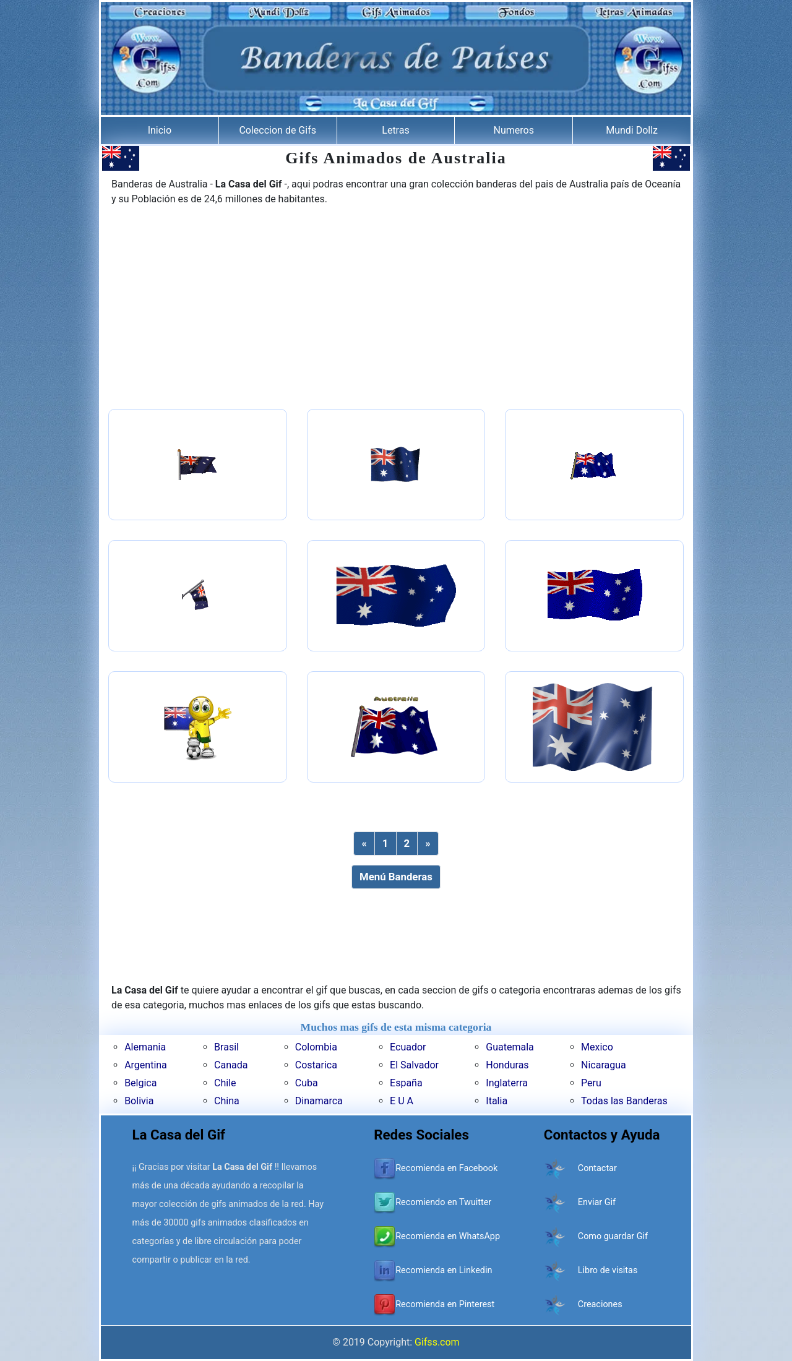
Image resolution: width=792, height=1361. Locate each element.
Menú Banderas (396, 876)
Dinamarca (319, 1101)
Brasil (226, 1047)
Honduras (507, 1065)
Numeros (514, 130)
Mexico (597, 1047)
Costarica (316, 1065)
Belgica (140, 1083)
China (226, 1101)
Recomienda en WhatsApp (447, 1236)
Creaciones (600, 1304)
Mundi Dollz (632, 130)
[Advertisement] (396, 308)
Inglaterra (507, 1083)
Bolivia (138, 1101)
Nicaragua (603, 1065)
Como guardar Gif (613, 1236)
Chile (225, 1083)
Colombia (316, 1047)
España (406, 1083)
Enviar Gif (597, 1202)
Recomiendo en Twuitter (443, 1202)
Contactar (597, 1168)
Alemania (145, 1047)
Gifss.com (437, 1342)
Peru (591, 1083)
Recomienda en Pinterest (444, 1304)
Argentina (145, 1065)
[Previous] (363, 843)
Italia (496, 1101)
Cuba (306, 1083)
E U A (401, 1101)
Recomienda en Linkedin (443, 1270)
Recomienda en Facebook (446, 1168)
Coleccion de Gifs (277, 130)
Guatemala (509, 1047)
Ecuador (408, 1047)
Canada (231, 1065)
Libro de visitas (608, 1270)
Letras (395, 130)
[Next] (427, 843)
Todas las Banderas (624, 1101)
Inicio (159, 130)
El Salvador (414, 1065)
